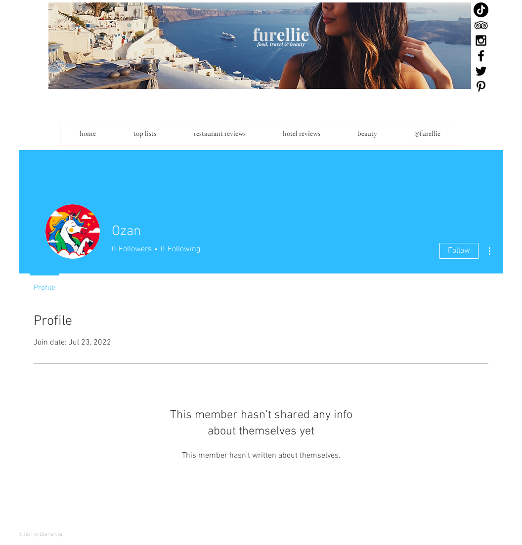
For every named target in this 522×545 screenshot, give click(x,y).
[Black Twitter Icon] (481, 71)
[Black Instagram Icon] (481, 40)
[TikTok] (481, 9)
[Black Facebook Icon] (481, 55)
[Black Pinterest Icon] (481, 86)
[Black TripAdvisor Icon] (481, 25)
